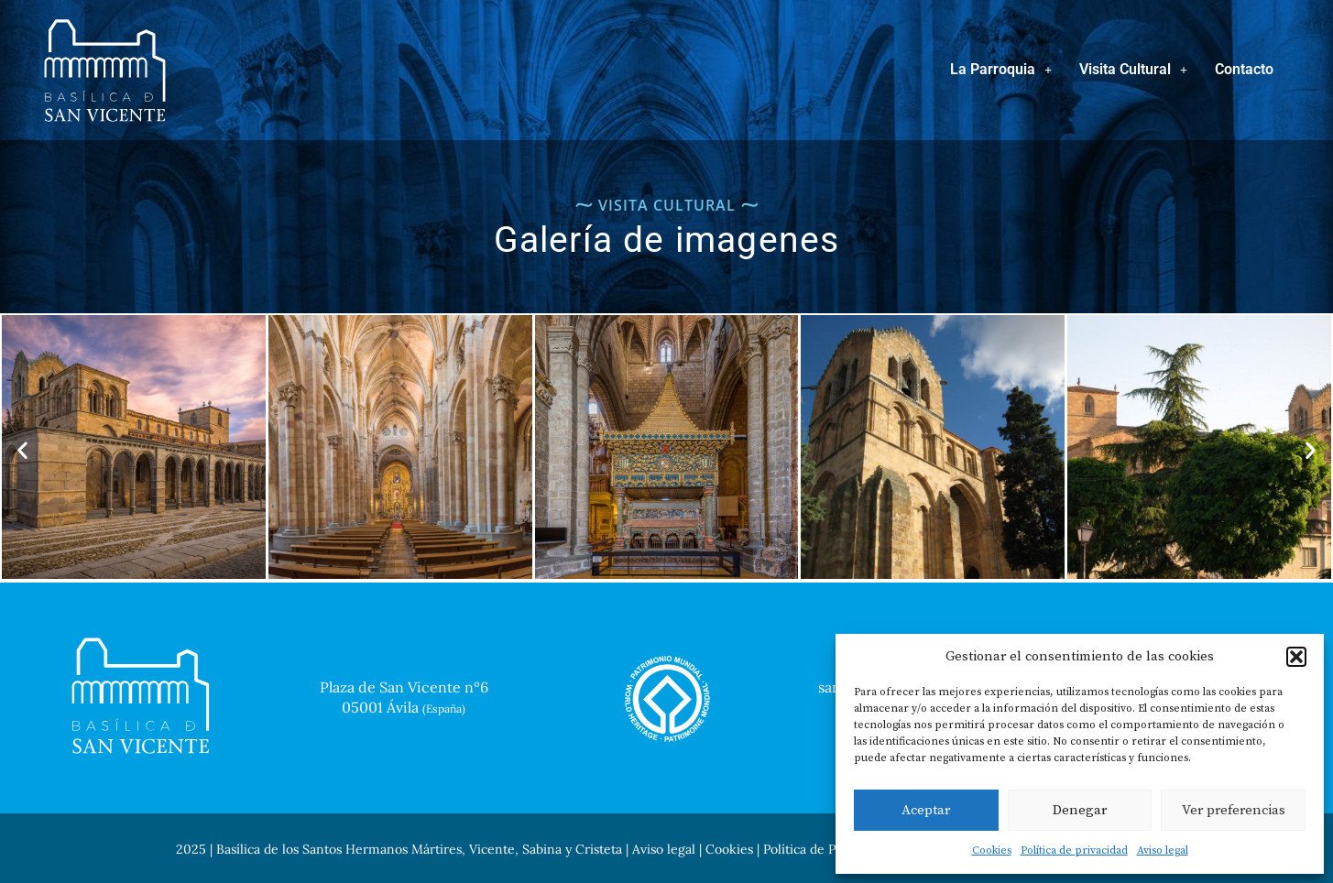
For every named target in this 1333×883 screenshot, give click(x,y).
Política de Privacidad (826, 849)
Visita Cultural (1133, 69)
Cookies (991, 850)
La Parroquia (1001, 69)
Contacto (1244, 69)
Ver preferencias (1233, 810)
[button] (1296, 657)
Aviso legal (1162, 850)
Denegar (1080, 810)
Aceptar (925, 810)
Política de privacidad (1074, 850)
